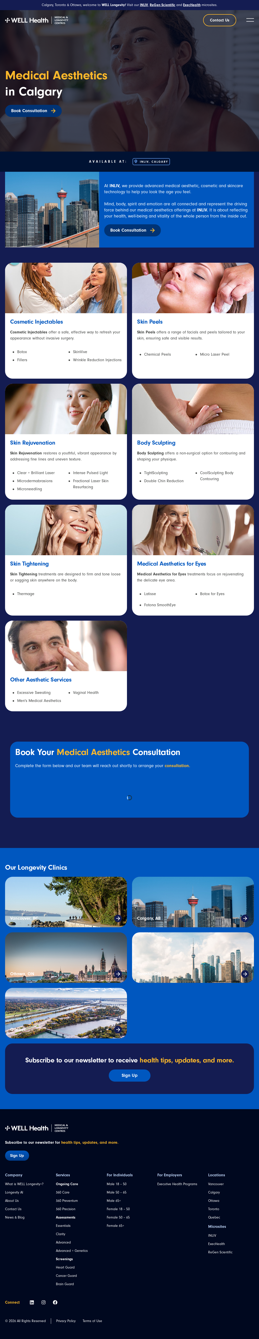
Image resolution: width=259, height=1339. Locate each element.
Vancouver (216, 1184)
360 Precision (65, 1209)
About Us (12, 1201)
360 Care (63, 1192)
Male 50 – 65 (116, 1192)
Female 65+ (115, 1226)
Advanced (63, 1242)
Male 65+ (114, 1201)
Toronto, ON (149, 974)
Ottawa (213, 1201)
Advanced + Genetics (72, 1251)
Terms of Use (92, 1321)
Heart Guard (65, 1267)
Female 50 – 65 (118, 1217)
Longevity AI (14, 1192)
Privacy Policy (66, 1321)
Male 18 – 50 (116, 1184)
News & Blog (15, 1217)
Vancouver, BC (24, 918)
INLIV (212, 1236)
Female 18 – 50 (118, 1209)
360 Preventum (67, 1201)
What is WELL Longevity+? (24, 1184)
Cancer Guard (66, 1276)
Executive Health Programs (177, 1184)
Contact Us (13, 1209)
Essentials (63, 1226)
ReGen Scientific (220, 1252)
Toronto (213, 1209)
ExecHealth (216, 1244)
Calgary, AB (149, 918)
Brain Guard (65, 1284)
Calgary (214, 1192)
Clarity (60, 1234)
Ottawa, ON (22, 974)
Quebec (18, 1029)
